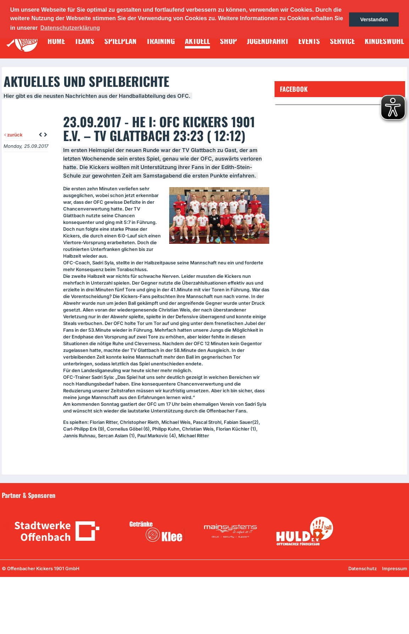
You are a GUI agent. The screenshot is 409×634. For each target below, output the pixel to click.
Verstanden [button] (374, 19)
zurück (13, 135)
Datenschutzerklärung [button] (70, 28)
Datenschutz (362, 568)
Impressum (394, 568)
